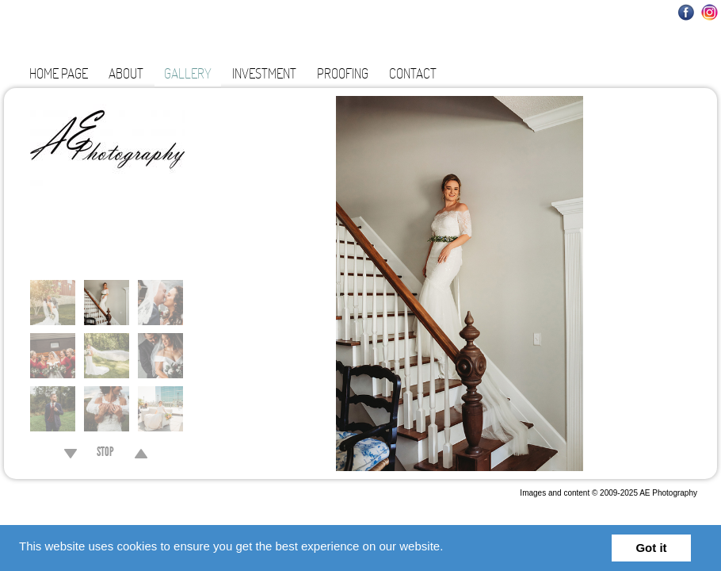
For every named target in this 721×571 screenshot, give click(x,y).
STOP (105, 453)
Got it (650, 547)
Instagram (709, 12)
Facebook (686, 12)
